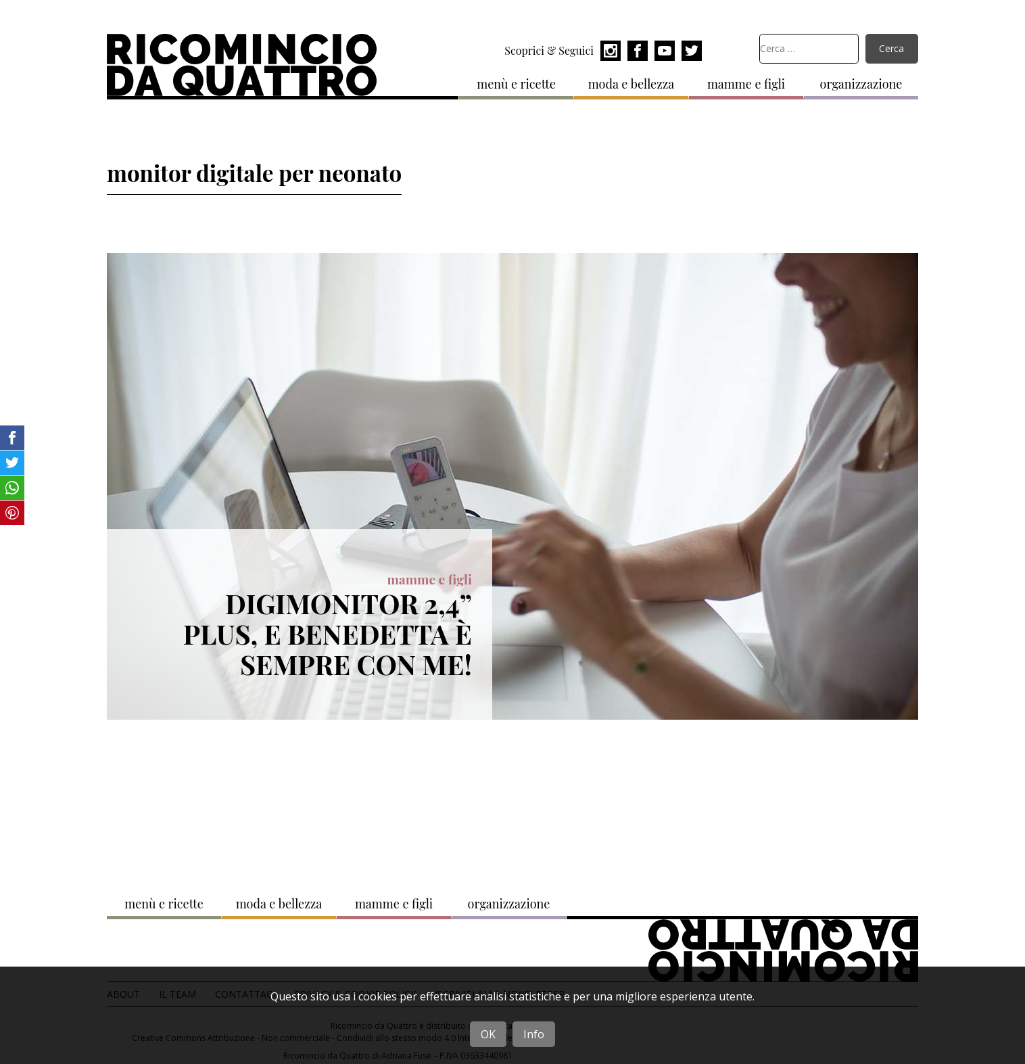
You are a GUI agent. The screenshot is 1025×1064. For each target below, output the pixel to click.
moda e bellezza (631, 84)
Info (533, 1034)
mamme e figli (746, 84)
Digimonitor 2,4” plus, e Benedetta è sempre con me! (327, 633)
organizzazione (861, 84)
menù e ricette (516, 84)
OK (488, 1034)
